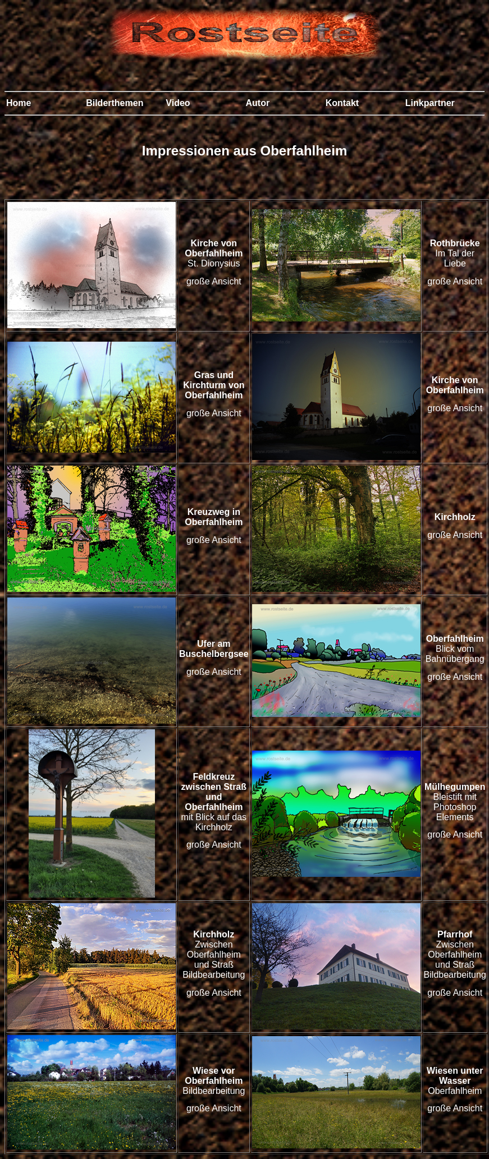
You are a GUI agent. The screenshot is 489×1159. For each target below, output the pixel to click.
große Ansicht (213, 281)
